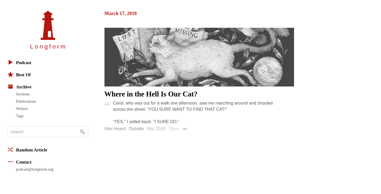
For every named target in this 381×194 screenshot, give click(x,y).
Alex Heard (115, 128)
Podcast (20, 62)
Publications (26, 101)
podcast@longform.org (35, 169)
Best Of (19, 74)
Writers (22, 108)
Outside (136, 128)
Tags (20, 116)
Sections (23, 94)
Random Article (27, 150)
